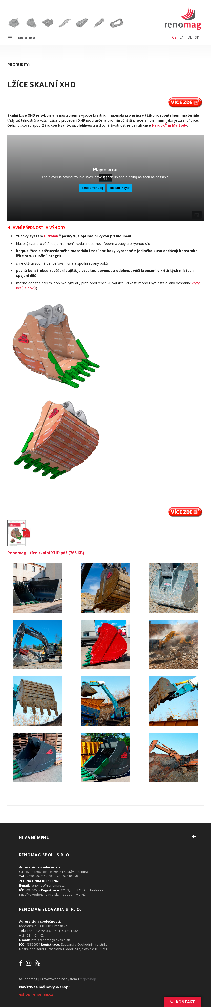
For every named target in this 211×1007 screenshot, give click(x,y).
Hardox (158, 125)
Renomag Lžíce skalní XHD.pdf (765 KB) (45, 553)
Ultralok (51, 236)
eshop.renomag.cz (36, 994)
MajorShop (88, 979)
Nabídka (21, 37)
